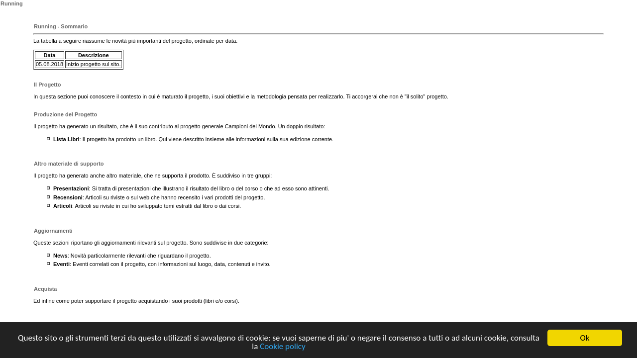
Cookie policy (283, 347)
